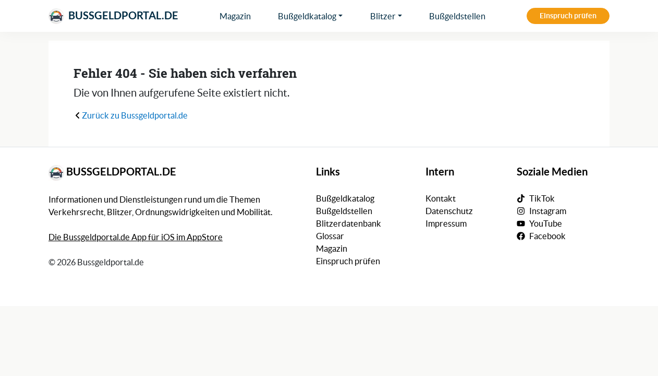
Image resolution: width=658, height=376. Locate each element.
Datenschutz (449, 211)
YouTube (545, 223)
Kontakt (440, 198)
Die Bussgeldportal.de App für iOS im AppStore (135, 237)
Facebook (547, 236)
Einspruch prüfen (568, 15)
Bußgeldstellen (457, 16)
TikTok (542, 198)
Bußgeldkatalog (307, 16)
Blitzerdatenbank (348, 223)
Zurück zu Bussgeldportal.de (131, 115)
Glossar (330, 236)
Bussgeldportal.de (113, 16)
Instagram (547, 211)
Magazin (235, 16)
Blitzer (383, 16)
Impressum (446, 223)
